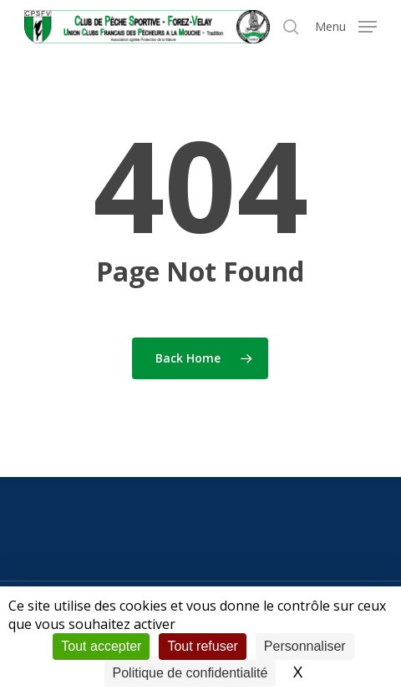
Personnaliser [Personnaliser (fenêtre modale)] (305, 646)
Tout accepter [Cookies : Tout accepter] (101, 646)
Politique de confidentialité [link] (190, 673)
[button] (346, 25)
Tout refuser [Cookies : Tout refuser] (202, 646)
